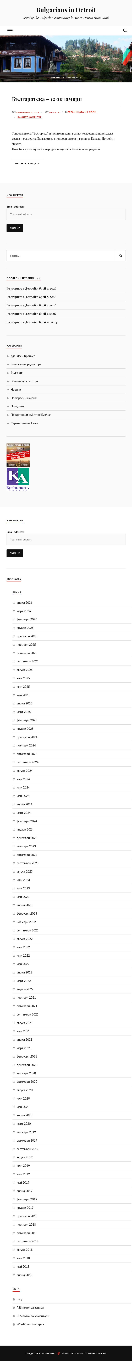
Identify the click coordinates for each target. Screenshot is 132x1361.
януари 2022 (25, 989)
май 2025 (23, 695)
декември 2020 (27, 1065)
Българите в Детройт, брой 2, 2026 (31, 305)
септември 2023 (27, 863)
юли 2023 (23, 880)
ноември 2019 (26, 1132)
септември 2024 (27, 762)
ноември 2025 (26, 645)
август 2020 (25, 1090)
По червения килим (24, 398)
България (17, 373)
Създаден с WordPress (41, 1353)
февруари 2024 (27, 821)
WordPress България (30, 1324)
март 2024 (24, 813)
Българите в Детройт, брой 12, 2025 (32, 322)
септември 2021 (27, 1014)
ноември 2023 (26, 846)
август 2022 (25, 939)
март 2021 (24, 1048)
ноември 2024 (26, 745)
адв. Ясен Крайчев (23, 356)
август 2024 (25, 771)
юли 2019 (23, 1166)
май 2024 (23, 796)
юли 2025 (23, 678)
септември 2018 (27, 1241)
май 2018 (23, 1267)
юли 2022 (23, 947)
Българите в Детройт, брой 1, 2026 (31, 314)
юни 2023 (23, 888)
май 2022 (23, 964)
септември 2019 (27, 1149)
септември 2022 (27, 930)
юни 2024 (23, 788)
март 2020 (24, 1124)
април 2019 (24, 1191)
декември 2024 (27, 737)
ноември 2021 (26, 997)
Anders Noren (97, 1353)
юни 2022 (23, 955)
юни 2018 (23, 1258)
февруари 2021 (27, 1056)
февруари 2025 (27, 720)
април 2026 (24, 603)
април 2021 (24, 1040)
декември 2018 (27, 1216)
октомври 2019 (27, 1140)
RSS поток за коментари (33, 1316)
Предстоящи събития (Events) (31, 415)
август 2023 (25, 871)
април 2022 (24, 972)
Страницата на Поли (83, 112)
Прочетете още (29, 165)
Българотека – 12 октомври (63, 98)
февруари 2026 (27, 619)
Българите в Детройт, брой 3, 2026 (31, 297)
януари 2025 (25, 729)
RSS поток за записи (30, 1308)
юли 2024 (23, 779)
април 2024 (24, 804)
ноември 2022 (26, 922)
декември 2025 (27, 636)
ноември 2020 (26, 1073)
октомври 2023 (27, 855)
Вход (20, 1299)
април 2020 (24, 1115)
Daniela (56, 112)
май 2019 (23, 1182)
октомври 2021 (27, 1006)
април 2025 (24, 703)
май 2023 (23, 897)
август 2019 (25, 1157)
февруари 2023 (27, 913)
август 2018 (25, 1250)
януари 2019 (25, 1208)
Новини (16, 389)
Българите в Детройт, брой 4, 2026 (31, 289)
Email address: (15, 206)
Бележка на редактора (26, 364)
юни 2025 (23, 687)
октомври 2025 (27, 653)
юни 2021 (23, 1031)
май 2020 (23, 1107)
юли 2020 (23, 1098)
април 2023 (24, 905)
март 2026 (24, 611)
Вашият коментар (30, 117)
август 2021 (25, 1023)
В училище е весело (24, 381)
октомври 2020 (27, 1082)
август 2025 (25, 670)
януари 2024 (25, 830)
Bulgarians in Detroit (66, 9)
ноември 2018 (26, 1224)
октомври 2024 (27, 754)
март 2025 (24, 712)
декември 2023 (27, 838)
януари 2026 (25, 628)
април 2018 (24, 1275)
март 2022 (24, 981)
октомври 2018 (27, 1233)
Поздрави (17, 406)
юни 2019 (23, 1174)
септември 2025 (27, 661)
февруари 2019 (27, 1199)
